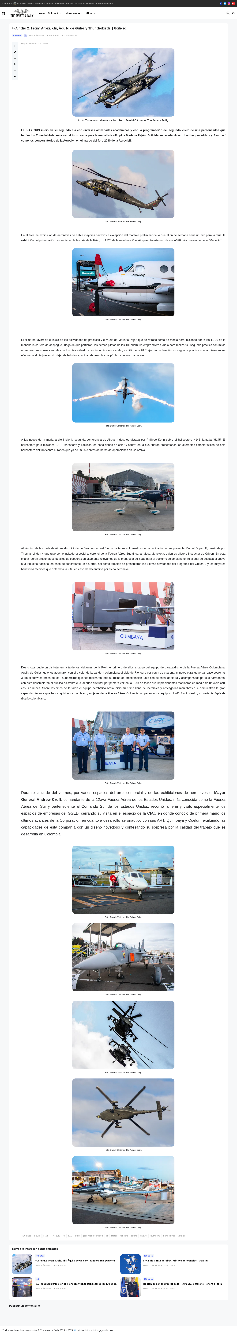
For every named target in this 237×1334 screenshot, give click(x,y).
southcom (155, 1235)
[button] (3, 13)
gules (77, 1235)
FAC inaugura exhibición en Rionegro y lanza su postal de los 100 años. (76, 1283)
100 (37, 1279)
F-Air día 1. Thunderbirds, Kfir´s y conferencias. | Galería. (175, 1260)
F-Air (45, 1235)
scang (134, 1235)
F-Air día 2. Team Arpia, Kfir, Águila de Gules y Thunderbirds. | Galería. (75, 1260)
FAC (70, 1235)
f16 (64, 1235)
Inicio (42, 13)
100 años (17, 35)
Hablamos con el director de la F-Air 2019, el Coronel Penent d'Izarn (182, 1283)
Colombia (53, 13)
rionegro (124, 1235)
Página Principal (29, 43)
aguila (37, 1235)
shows (143, 1235)
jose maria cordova (93, 1235)
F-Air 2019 (55, 1235)
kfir (107, 1235)
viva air (181, 1235)
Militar (89, 13)
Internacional (72, 13)
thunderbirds (169, 1235)
